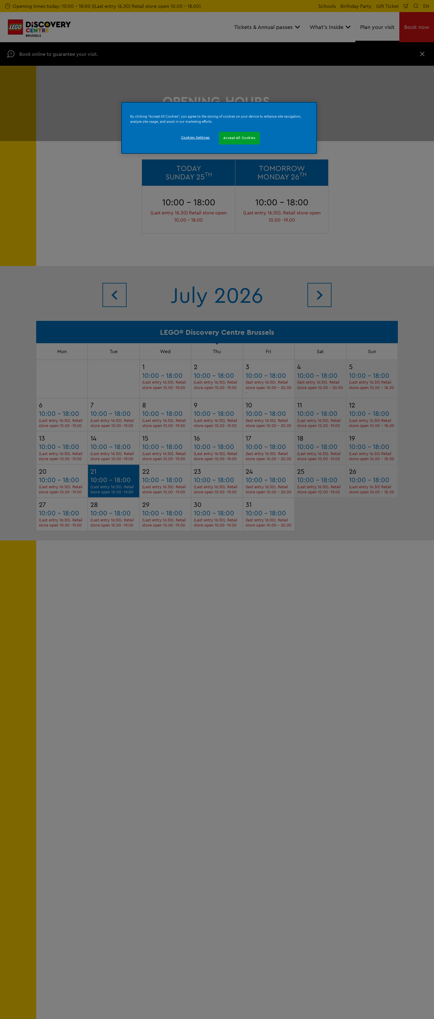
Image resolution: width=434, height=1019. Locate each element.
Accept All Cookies (239, 138)
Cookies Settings (195, 137)
